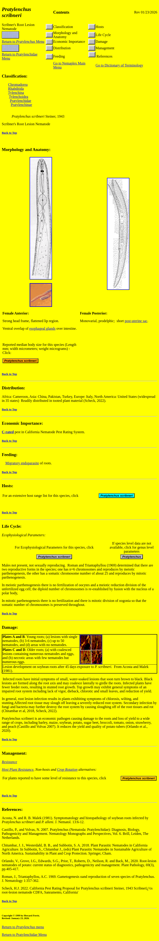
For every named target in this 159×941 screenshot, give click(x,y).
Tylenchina (16, 93)
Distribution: (13, 388)
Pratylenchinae (21, 105)
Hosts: (7, 486)
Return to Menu (23, 41)
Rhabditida (16, 88)
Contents (61, 12)
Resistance (9, 762)
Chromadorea (18, 84)
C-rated (8, 433)
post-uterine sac (136, 321)
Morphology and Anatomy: (26, 150)
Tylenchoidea (18, 97)
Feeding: (9, 455)
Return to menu (23, 928)
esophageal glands (42, 329)
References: (12, 810)
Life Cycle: (12, 527)
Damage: (10, 628)
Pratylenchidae (20, 101)
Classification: (14, 76)
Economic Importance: (22, 424)
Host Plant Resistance (17, 770)
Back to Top (9, 132)
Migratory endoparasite (22, 464)
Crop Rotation (67, 770)
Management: (14, 754)
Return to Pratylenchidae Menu (24, 935)
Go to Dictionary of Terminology (119, 65)
